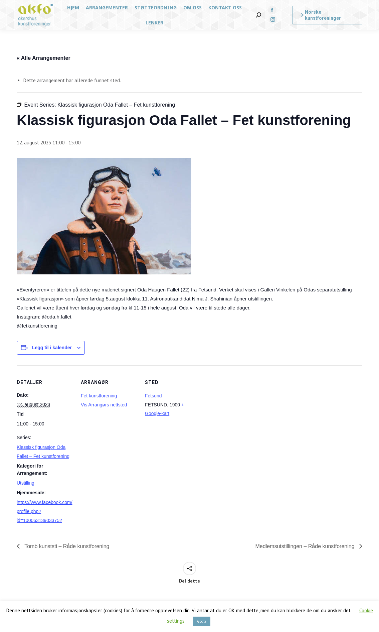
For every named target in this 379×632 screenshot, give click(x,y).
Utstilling (25, 483)
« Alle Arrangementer (43, 58)
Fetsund (153, 395)
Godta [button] (201, 621)
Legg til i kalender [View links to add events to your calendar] (52, 347)
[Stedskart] (244, 411)
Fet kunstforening (99, 395)
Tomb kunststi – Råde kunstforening (66, 546)
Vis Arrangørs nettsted (104, 404)
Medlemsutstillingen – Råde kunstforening (305, 546)
